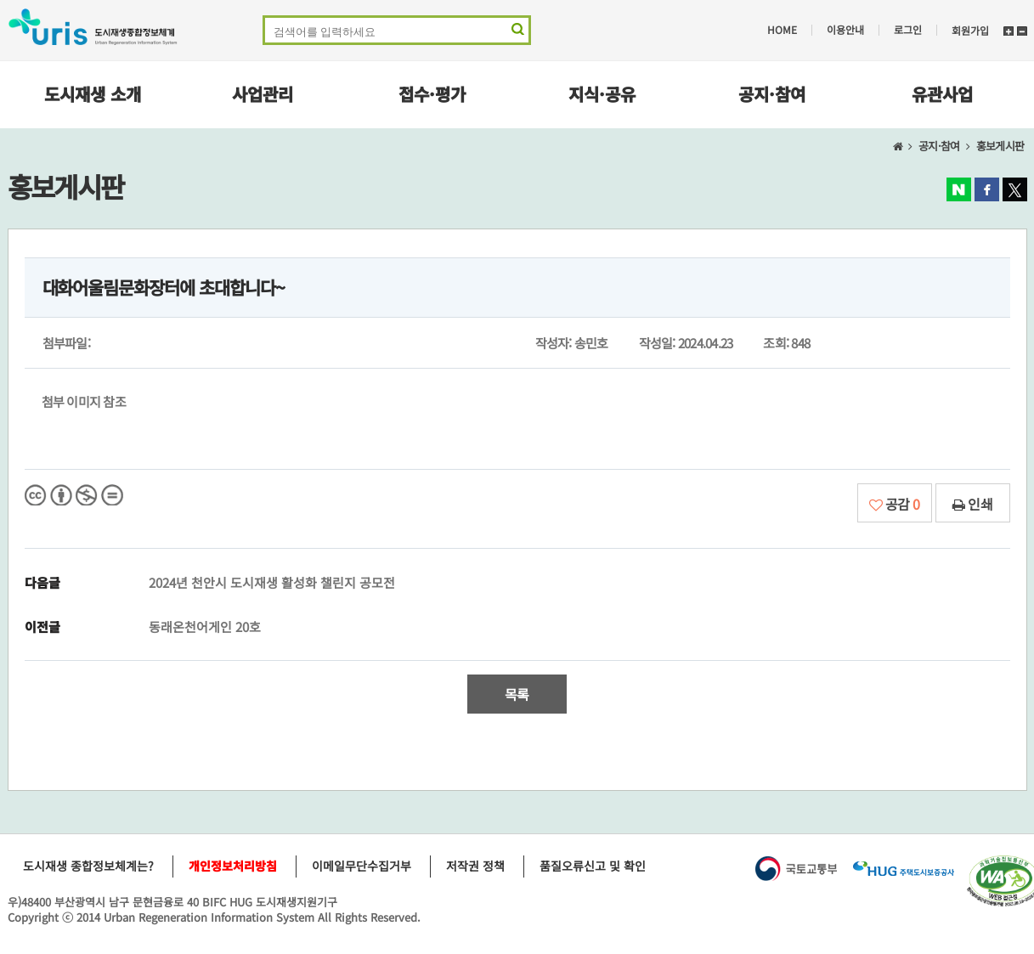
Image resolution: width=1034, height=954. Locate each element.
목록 (517, 694)
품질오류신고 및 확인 (593, 865)
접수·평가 (432, 94)
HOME (782, 30)
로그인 (908, 30)
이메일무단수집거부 (361, 865)
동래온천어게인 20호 (205, 626)
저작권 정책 (475, 865)
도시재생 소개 (92, 94)
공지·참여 (771, 94)
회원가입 (970, 30)
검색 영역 (516, 33)
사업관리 (262, 94)
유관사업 (942, 94)
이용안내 (845, 30)
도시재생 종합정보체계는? (88, 865)
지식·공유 (602, 94)
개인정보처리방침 (233, 865)
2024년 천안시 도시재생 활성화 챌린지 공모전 (272, 582)
